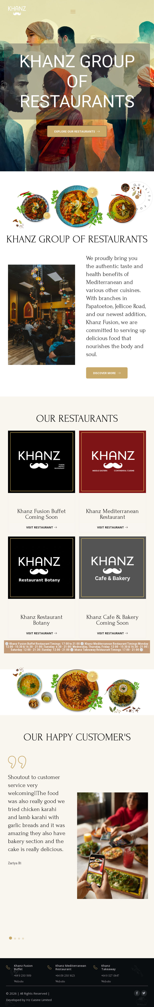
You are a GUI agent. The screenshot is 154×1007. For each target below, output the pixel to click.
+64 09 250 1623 (65, 975)
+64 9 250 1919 (22, 975)
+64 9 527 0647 (110, 975)
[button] (77, 131)
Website (19, 981)
